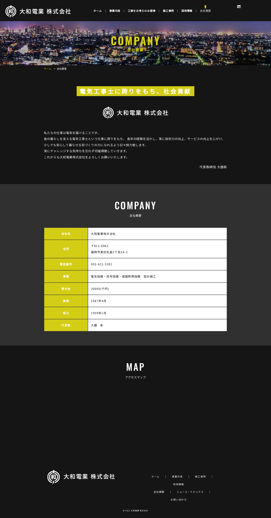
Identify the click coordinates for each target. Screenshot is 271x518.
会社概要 (205, 11)
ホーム (97, 11)
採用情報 (186, 11)
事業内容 (114, 11)
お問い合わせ (179, 499)
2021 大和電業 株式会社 (136, 510)
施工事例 (168, 11)
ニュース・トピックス (190, 492)
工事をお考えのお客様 (142, 11)
